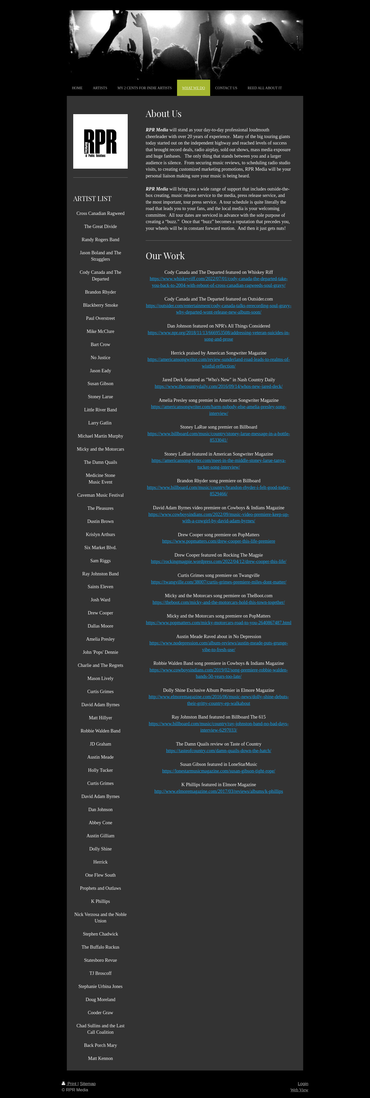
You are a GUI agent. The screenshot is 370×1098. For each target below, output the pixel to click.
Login (303, 1083)
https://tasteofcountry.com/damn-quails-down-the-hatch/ (218, 750)
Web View (299, 1089)
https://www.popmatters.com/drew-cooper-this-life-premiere (218, 541)
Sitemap (88, 1083)
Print (70, 1083)
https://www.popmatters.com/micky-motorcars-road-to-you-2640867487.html (218, 622)
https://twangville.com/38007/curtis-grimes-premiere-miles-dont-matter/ (218, 582)
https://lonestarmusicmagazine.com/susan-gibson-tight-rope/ (218, 771)
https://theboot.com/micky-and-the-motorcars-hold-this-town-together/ (219, 602)
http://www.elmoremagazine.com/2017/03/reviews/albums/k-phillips (218, 791)
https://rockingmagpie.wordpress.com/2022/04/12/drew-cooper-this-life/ (218, 561)
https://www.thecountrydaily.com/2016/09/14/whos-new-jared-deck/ (219, 386)
